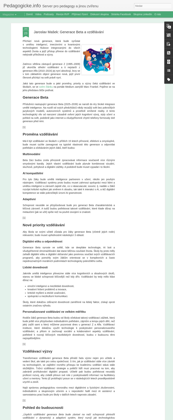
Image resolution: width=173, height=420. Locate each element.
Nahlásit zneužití (116, 418)
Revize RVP (62, 14)
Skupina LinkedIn (142, 14)
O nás (157, 14)
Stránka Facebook (121, 14)
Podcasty (49, 14)
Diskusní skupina (99, 14)
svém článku (46, 82)
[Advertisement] (134, 77)
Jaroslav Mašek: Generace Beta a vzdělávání (69, 27)
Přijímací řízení (80, 14)
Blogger (105, 418)
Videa (38, 14)
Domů (29, 14)
